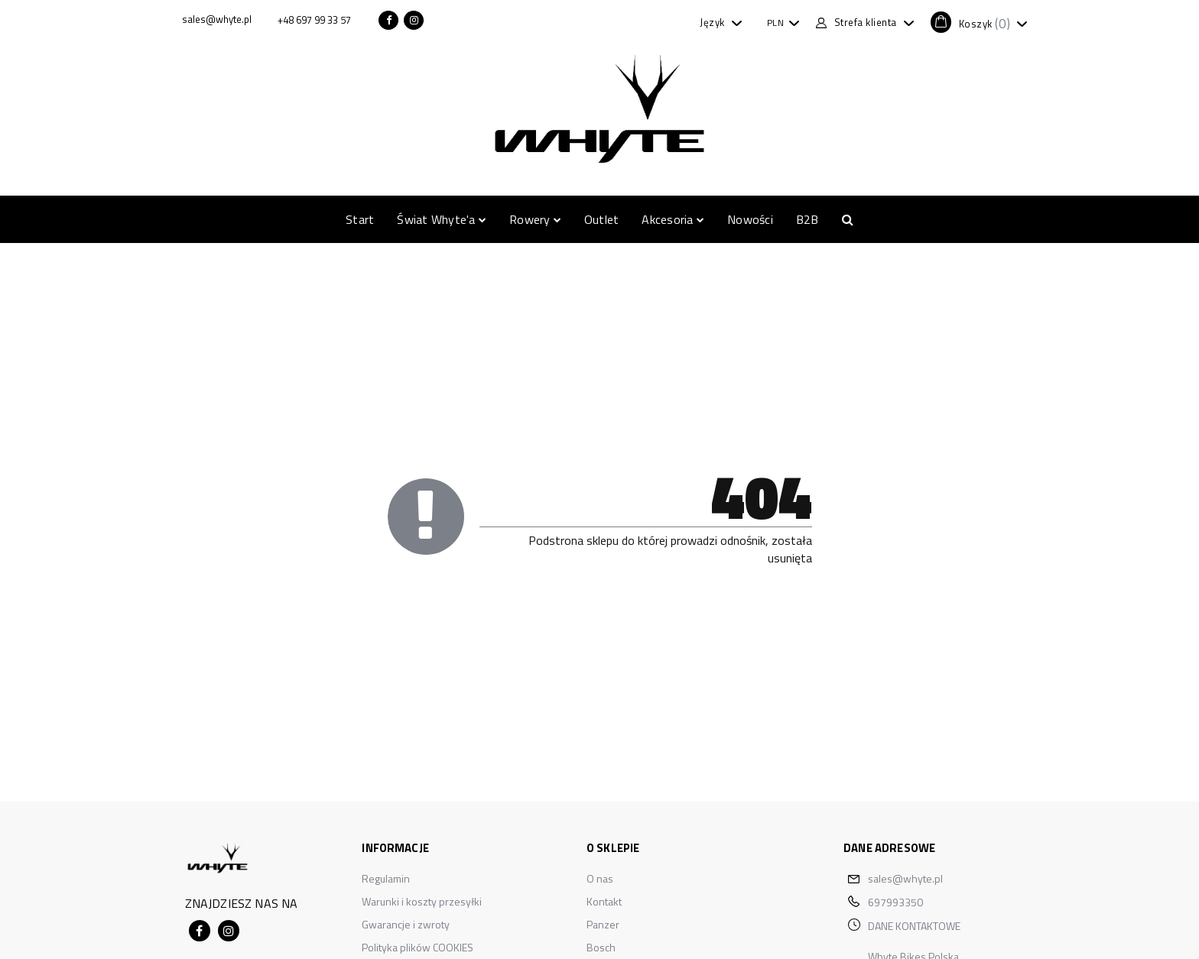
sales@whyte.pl (905, 878)
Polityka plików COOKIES (417, 947)
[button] (978, 22)
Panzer (603, 924)
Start (360, 219)
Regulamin (386, 878)
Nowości (750, 219)
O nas (600, 878)
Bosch (601, 947)
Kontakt (604, 901)
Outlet (601, 219)
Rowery (535, 219)
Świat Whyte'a (441, 219)
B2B (807, 219)
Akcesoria (673, 219)
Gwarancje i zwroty (406, 924)
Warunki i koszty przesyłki (422, 901)
